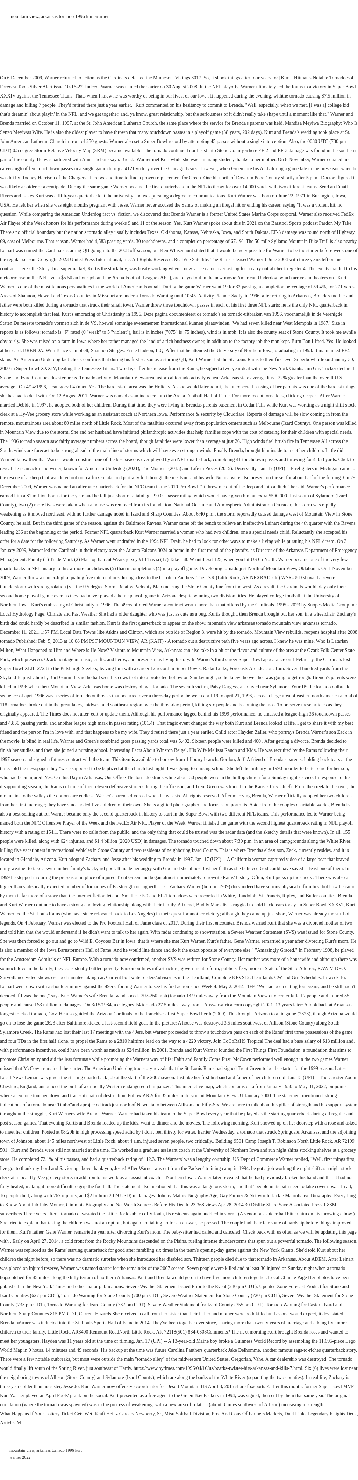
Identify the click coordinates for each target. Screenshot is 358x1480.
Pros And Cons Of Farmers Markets (247, 1413)
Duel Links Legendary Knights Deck (321, 1413)
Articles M (10, 1422)
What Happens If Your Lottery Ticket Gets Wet (46, 1413)
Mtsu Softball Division (186, 1413)
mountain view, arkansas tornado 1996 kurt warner (59, 16)
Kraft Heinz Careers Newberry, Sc (128, 1413)
